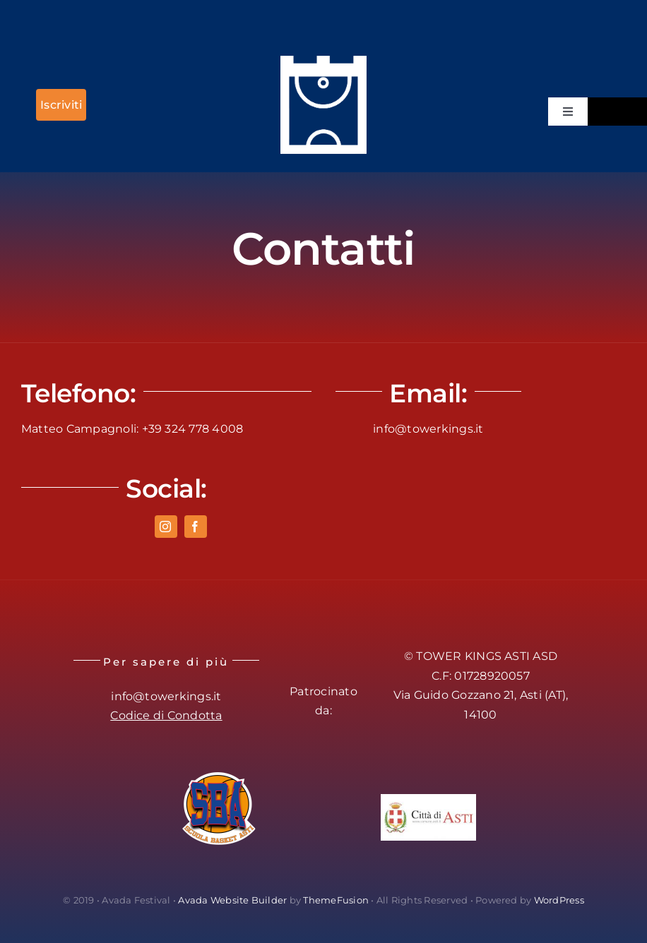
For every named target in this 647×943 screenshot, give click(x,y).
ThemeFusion (336, 900)
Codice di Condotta (166, 715)
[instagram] (166, 526)
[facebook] (195, 526)
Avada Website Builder (232, 900)
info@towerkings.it (428, 429)
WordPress (559, 900)
